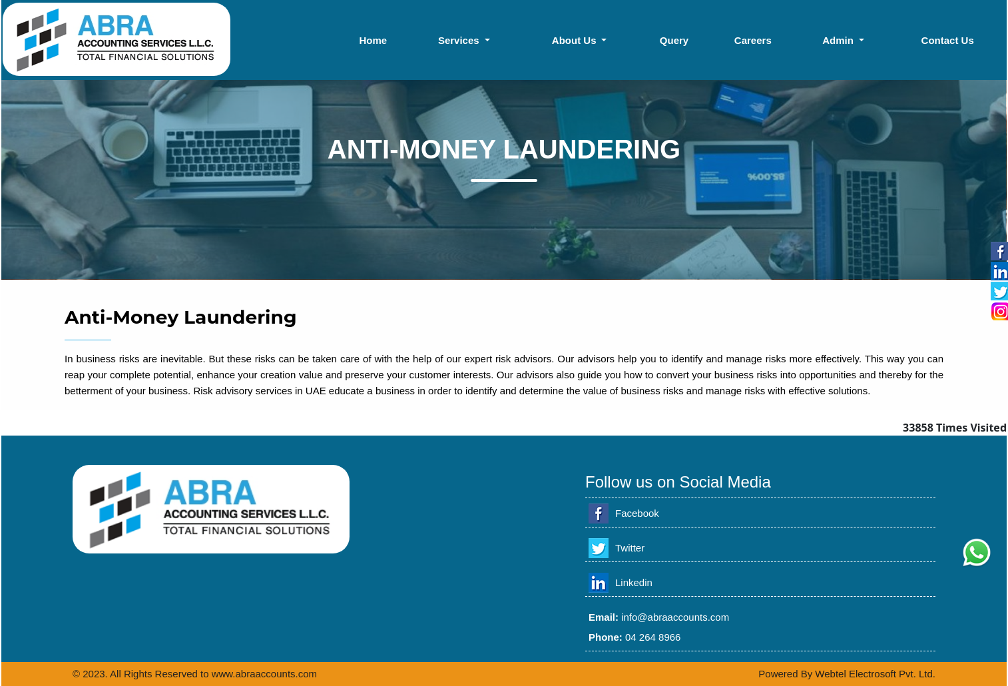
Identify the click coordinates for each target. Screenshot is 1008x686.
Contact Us (947, 40)
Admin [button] (839, 40)
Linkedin (633, 582)
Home (373, 40)
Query (674, 40)
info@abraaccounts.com (675, 617)
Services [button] (460, 40)
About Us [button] (575, 40)
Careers (753, 40)
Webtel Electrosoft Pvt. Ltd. (875, 673)
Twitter (629, 547)
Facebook (637, 513)
